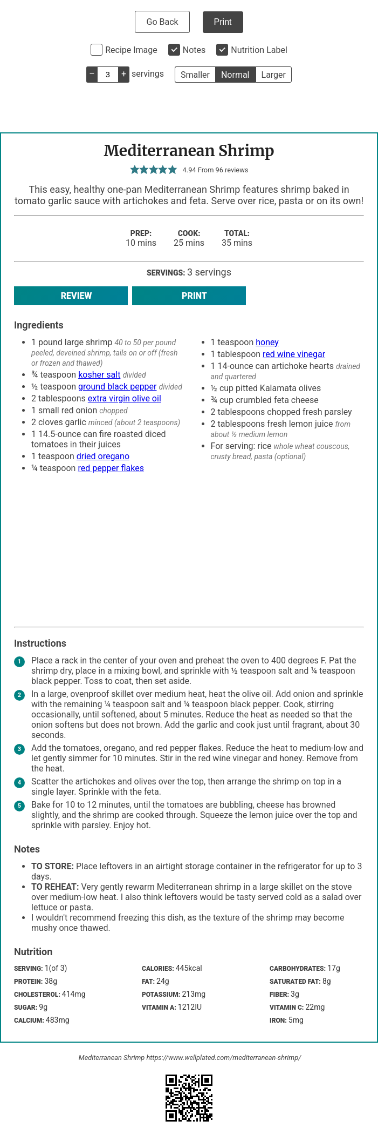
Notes (194, 50)
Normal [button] (235, 75)
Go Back (162, 22)
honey (267, 342)
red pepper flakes (111, 468)
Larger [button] (274, 75)
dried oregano (103, 456)
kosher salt (99, 375)
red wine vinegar (294, 354)
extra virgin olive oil (124, 398)
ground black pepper (117, 386)
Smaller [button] (195, 75)
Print (223, 21)
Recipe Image (131, 50)
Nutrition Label (259, 50)
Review (71, 296)
